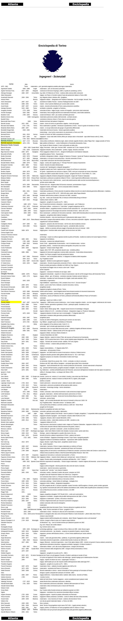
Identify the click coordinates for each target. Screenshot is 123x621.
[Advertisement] (52, 23)
